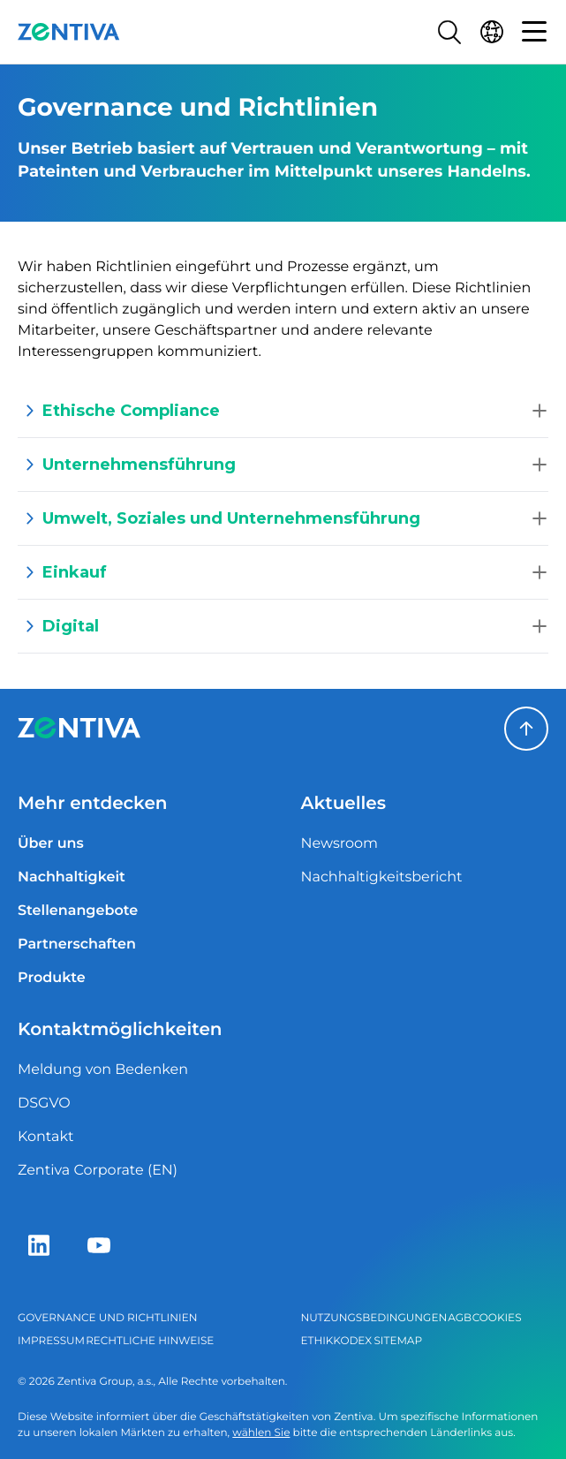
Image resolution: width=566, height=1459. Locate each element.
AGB (460, 1318)
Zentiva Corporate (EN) (97, 1170)
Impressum (51, 1341)
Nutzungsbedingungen (374, 1318)
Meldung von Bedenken (103, 1070)
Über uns (51, 843)
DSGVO (44, 1103)
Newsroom (340, 843)
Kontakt (46, 1137)
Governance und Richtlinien (107, 1318)
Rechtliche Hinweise (150, 1341)
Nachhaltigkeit (71, 877)
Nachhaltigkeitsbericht (382, 877)
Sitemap (398, 1341)
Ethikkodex (337, 1341)
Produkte (52, 978)
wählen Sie (261, 1433)
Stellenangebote (78, 911)
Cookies (497, 1318)
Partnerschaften (77, 944)
